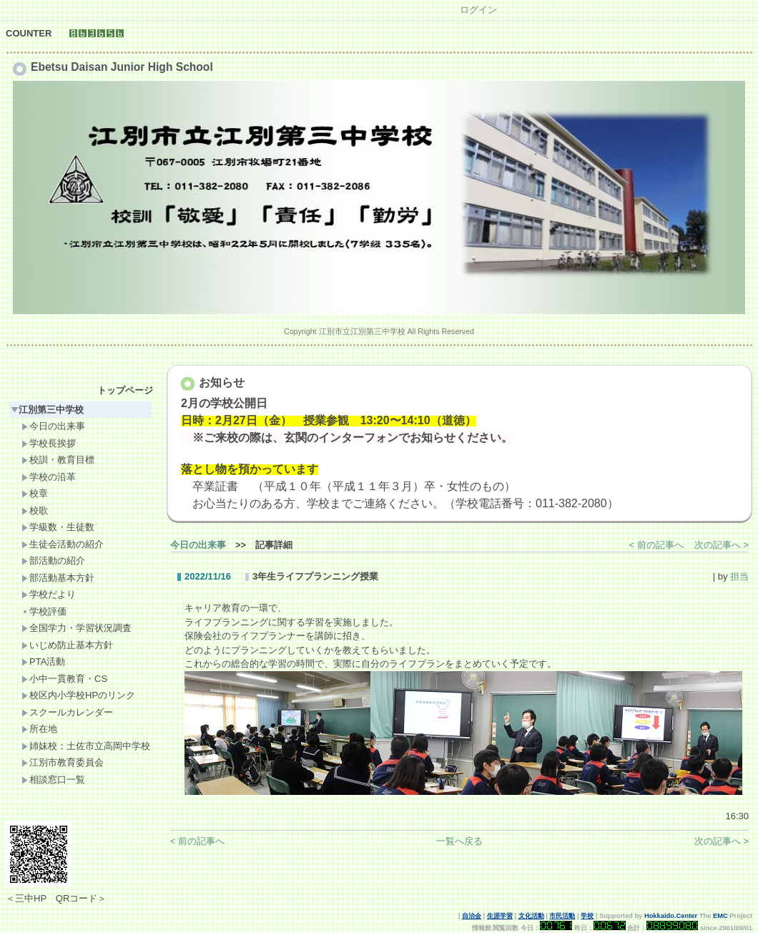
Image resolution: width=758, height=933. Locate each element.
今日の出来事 (53, 426)
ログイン (478, 9)
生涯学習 (500, 915)
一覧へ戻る (459, 841)
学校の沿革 (48, 477)
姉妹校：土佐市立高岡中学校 (85, 746)
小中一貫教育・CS (64, 678)
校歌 (34, 510)
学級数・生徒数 (57, 527)
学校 (587, 915)
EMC (720, 915)
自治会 (471, 915)
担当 (739, 576)
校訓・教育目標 (57, 459)
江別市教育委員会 (62, 762)
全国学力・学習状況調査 (76, 627)
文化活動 (531, 915)
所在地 (39, 728)
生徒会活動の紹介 (62, 544)
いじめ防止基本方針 (67, 645)
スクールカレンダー (67, 712)
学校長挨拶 (48, 443)
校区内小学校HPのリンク (78, 695)
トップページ (125, 390)
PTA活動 (43, 661)
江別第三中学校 (47, 409)
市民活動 (562, 915)
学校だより (48, 594)
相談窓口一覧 (53, 779)
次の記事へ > (721, 544)
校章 (34, 493)
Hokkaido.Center (670, 915)
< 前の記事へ (656, 544)
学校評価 (44, 611)
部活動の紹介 (53, 560)
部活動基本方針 (57, 577)
